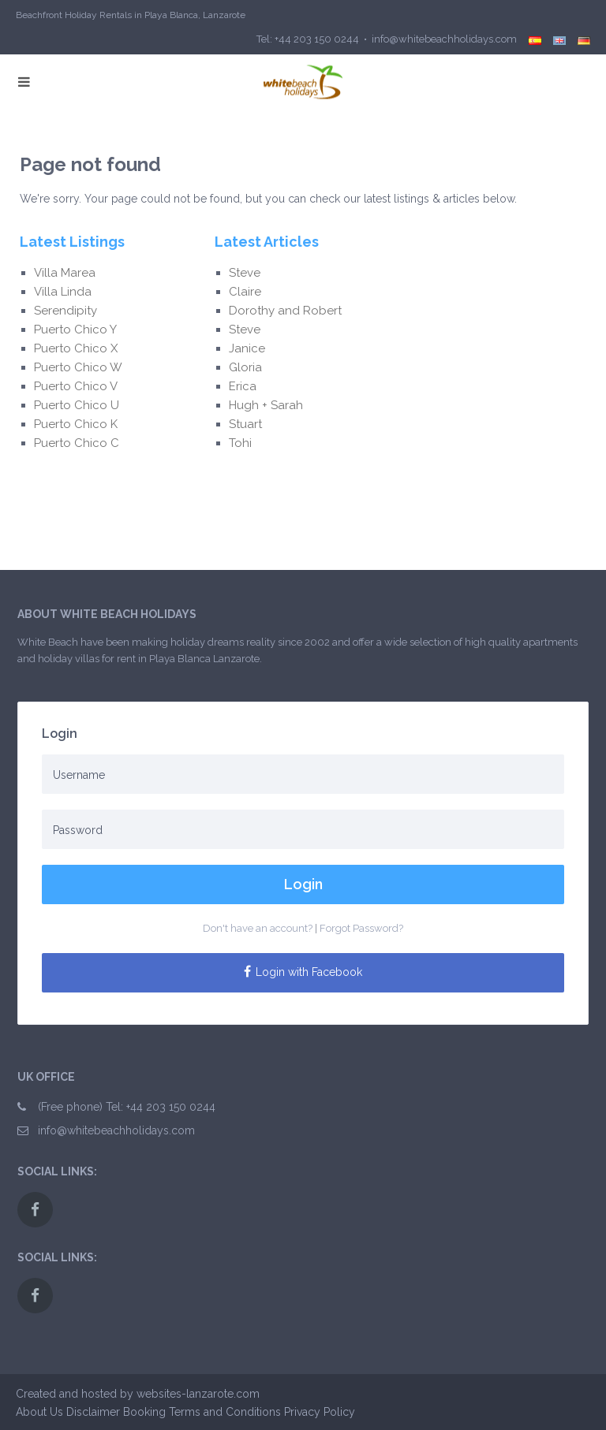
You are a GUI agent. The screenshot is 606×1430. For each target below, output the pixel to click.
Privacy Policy (319, 1412)
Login (303, 884)
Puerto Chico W (78, 367)
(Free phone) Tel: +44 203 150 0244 (126, 1106)
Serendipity (65, 311)
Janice (247, 348)
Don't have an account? (257, 928)
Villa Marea (64, 273)
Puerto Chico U (76, 405)
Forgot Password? (361, 928)
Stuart (245, 424)
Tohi (240, 443)
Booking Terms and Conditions (202, 1412)
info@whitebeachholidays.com (116, 1130)
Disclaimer (93, 1412)
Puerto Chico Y (75, 329)
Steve (246, 273)
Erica (246, 386)
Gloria (247, 367)
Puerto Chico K (76, 424)
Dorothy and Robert (285, 311)
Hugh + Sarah (266, 405)
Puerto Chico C (76, 443)
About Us (39, 1412)
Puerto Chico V (76, 386)
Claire (245, 292)
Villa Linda (63, 292)
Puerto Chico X (76, 348)
